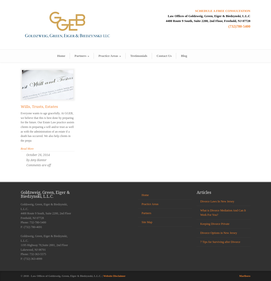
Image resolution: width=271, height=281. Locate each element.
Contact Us (164, 56)
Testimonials (138, 56)
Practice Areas (109, 56)
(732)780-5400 (239, 26)
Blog (184, 56)
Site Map (147, 222)
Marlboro (244, 275)
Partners (82, 56)
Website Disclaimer (114, 275)
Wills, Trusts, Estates (39, 106)
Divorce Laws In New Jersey (217, 201)
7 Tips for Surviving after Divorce (220, 242)
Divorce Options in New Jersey (218, 233)
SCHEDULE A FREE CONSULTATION (222, 11)
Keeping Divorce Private (214, 224)
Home (61, 56)
